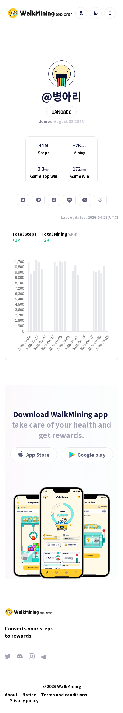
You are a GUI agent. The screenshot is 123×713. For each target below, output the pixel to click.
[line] (69, 200)
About (11, 695)
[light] (96, 13)
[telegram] (38, 200)
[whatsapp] (85, 200)
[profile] (81, 13)
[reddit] (54, 200)
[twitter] (23, 200)
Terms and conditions (64, 695)
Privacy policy (24, 700)
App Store (33, 454)
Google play (87, 454)
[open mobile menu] (110, 13)
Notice (29, 695)
